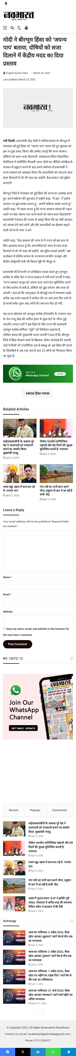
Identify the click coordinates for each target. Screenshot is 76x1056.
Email (7, 594)
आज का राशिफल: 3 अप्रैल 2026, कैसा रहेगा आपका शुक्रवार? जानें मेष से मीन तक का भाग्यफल (50, 936)
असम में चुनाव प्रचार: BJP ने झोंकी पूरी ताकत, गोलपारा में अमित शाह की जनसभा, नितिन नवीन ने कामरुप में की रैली (50, 902)
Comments (59, 810)
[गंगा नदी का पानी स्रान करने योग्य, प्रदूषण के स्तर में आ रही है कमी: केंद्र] (56, 473)
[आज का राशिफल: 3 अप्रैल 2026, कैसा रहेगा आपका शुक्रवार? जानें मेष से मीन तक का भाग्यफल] (14, 937)
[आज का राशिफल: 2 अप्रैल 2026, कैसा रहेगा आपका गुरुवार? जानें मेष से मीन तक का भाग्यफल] (14, 957)
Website (8, 611)
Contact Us (11, 1034)
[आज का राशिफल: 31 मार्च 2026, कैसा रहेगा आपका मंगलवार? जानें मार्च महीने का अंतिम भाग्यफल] (14, 996)
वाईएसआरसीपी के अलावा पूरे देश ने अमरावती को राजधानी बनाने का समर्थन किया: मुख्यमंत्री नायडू (49, 827)
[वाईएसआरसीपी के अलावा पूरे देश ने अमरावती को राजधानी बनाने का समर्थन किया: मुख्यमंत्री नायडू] (19, 428)
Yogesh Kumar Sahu (17, 73)
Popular (35, 810)
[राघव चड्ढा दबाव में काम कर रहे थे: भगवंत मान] (19, 473)
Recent (13, 810)
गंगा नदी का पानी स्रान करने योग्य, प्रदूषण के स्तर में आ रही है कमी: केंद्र (56, 490)
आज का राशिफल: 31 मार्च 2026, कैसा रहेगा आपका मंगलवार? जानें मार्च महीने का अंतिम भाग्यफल (50, 995)
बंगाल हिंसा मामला (38, 393)
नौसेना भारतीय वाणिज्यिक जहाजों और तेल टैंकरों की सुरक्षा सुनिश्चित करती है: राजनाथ (56, 445)
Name (7, 577)
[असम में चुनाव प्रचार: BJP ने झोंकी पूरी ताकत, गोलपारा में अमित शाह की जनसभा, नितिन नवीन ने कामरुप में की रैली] (14, 903)
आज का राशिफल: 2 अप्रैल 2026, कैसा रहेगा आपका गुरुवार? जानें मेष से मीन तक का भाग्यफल (50, 956)
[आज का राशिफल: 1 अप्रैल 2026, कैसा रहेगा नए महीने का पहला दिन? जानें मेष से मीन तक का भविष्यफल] (14, 976)
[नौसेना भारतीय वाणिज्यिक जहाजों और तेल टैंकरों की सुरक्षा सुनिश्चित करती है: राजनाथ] (56, 428)
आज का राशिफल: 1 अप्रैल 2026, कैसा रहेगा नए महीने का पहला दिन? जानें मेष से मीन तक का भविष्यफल (49, 975)
